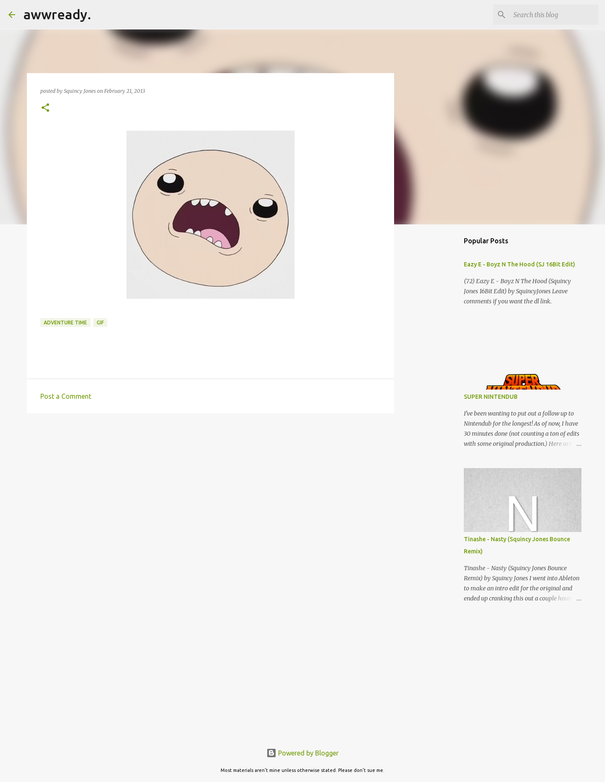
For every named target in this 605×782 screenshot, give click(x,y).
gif (100, 322)
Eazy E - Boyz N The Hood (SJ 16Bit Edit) (519, 264)
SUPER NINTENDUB (491, 396)
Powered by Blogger (302, 753)
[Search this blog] (554, 15)
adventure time (65, 322)
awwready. (57, 14)
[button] (45, 108)
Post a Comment (65, 396)
